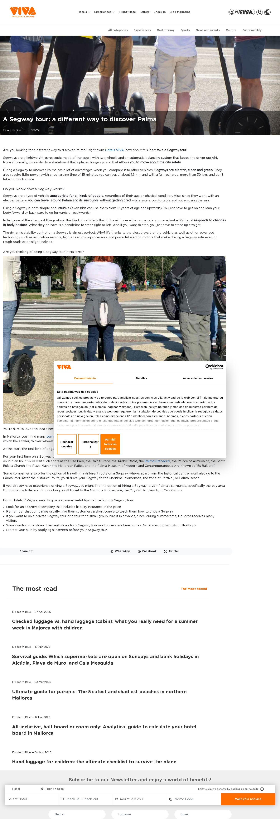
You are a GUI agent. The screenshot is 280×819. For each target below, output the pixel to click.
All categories (118, 30)
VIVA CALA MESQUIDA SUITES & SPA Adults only (33, 783)
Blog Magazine (183, 12)
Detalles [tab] (141, 385)
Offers (148, 12)
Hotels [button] (86, 12)
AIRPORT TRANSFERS (227, 757)
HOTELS (23, 739)
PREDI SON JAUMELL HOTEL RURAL (30, 792)
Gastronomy (165, 30)
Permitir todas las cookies (195, 444)
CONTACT (171, 746)
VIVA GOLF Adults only (31, 774)
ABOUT (170, 739)
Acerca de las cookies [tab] (198, 385)
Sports (185, 30)
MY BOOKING (123, 752)
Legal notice (161, 809)
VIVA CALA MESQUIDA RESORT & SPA (31, 754)
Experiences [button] (106, 12)
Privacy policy (93, 809)
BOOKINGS (124, 739)
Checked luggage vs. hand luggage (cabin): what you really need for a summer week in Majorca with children (233, 203)
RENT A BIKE (222, 751)
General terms (193, 809)
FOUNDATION (173, 762)
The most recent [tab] (216, 160)
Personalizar (140, 444)
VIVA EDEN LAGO (28, 768)
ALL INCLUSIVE (75, 771)
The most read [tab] (225, 150)
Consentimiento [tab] (85, 385)
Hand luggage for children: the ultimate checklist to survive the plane (234, 402)
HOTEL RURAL (75, 789)
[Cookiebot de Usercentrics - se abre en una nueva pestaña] (205, 372)
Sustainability (252, 30)
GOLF (69, 783)
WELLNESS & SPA (77, 759)
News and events (208, 30)
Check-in (163, 12)
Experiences (142, 30)
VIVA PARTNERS (125, 759)
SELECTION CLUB (77, 765)
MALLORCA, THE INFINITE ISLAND (181, 754)
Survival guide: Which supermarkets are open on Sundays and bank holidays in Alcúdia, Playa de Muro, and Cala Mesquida (235, 258)
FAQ (21, 809)
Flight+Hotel (131, 12)
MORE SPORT (74, 795)
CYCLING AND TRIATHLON (82, 777)
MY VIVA (120, 746)
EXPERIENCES (77, 739)
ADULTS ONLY (75, 752)
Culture (231, 30)
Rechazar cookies (85, 444)
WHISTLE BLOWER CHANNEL (53, 809)
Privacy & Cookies (128, 809)
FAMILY (70, 746)
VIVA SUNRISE (25, 762)
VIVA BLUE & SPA (28, 746)
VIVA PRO (121, 765)
